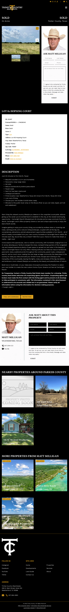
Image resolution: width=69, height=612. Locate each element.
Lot (10, 135)
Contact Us (30, 577)
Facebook (5, 570)
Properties (50, 567)
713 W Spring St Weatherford (17, 403)
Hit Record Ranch (12, 487)
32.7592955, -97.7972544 (20, 150)
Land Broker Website (29, 610)
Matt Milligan (18, 153)
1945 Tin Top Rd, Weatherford (11, 525)
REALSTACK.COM (41, 610)
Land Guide (30, 574)
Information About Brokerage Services (41, 608)
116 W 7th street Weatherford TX (17, 441)
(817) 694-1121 (15, 156)
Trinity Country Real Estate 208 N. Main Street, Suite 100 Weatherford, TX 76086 (12, 590)
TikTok (4, 577)
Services (49, 570)
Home (28, 567)
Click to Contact (15, 159)
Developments (31, 570)
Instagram (5, 567)
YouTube (5, 574)
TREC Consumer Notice (24, 608)
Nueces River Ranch (46, 487)
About (49, 574)
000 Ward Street (44, 403)
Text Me (5, 349)
